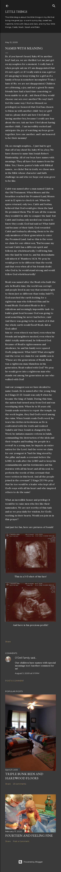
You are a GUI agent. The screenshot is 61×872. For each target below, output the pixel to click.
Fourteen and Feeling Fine (29, 835)
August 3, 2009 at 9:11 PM (27, 673)
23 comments (19, 784)
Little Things (16, 12)
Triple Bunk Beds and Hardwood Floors (24, 776)
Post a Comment (14, 680)
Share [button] (8, 641)
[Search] (54, 5)
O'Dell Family (22, 657)
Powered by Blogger (30, 862)
